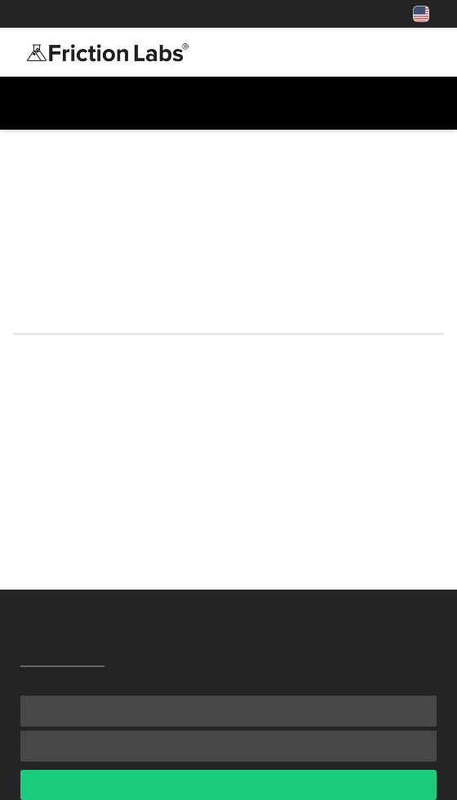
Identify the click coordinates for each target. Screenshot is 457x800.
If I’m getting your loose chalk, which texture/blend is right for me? (225, 493)
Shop (163, 14)
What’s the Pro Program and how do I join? (159, 458)
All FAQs (44, 131)
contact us (370, 276)
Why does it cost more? (92, 529)
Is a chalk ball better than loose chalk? (145, 406)
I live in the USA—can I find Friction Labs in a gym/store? (207, 432)
